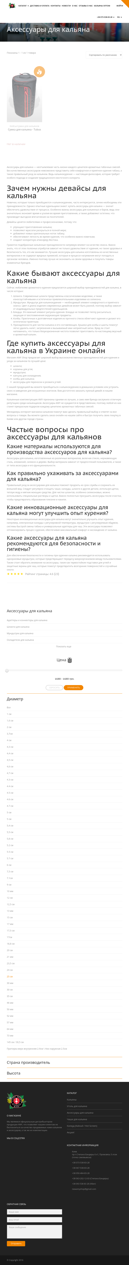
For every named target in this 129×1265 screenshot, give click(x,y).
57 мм (10, 1022)
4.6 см (10, 799)
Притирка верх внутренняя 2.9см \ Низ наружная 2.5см (37, 1048)
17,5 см (11, 930)
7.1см (10, 878)
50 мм (10, 1009)
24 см (10, 969)
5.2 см (10, 845)
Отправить (16, 1243)
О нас (75, 5)
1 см (9, 713)
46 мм (10, 1002)
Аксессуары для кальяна (80, 1112)
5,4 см (10, 825)
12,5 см (11, 904)
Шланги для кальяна (18, 626)
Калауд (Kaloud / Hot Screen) (82, 1125)
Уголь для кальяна (77, 1106)
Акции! (70, 1132)
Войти (120, 5)
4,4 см (10, 753)
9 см (9, 884)
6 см (9, 864)
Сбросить (54, 687)
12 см (10, 897)
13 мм (10, 910)
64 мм (10, 1029)
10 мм (10, 891)
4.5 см (10, 792)
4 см (9, 740)
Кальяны (72, 1099)
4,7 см (10, 773)
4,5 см (10, 759)
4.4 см (10, 786)
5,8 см (10, 838)
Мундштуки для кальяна (20, 633)
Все (9, 707)
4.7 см (10, 805)
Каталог (23, 5)
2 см (9, 727)
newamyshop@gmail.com (84, 1189)
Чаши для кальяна (77, 1119)
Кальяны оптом (102, 5)
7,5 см (10, 871)
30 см (10, 989)
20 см (10, 950)
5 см (9, 818)
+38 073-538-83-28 (105, 17)
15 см (10, 917)
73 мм (10, 1035)
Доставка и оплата (40, 5)
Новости (66, 5)
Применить (73, 687)
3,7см (10, 733)
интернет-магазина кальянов (37, 411)
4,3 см (10, 746)
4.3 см (10, 779)
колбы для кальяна (23, 378)
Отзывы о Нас (86, 5)
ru (119, 17)
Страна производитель (28, 1062)
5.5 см (10, 851)
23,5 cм (11, 963)
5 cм (9, 812)
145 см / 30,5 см (15, 1042)
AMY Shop (22, 357)
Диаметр (16, 698)
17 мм (10, 924)
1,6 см (10, 720)
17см (9, 937)
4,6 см (10, 766)
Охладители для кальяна (20, 639)
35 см (10, 996)
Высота (14, 1073)
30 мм (10, 983)
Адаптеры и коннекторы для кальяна (27, 620)
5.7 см (10, 858)
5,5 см (10, 832)
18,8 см (11, 943)
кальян (32, 334)
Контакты (55, 5)
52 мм (10, 1015)
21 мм (10, 956)
